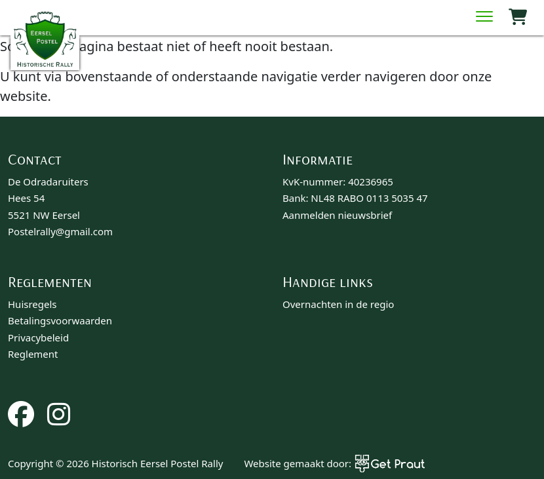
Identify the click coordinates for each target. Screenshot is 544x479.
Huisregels (32, 304)
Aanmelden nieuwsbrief (337, 214)
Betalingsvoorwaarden (60, 320)
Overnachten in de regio (338, 304)
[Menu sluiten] (484, 17)
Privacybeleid (38, 337)
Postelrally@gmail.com (60, 231)
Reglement (33, 353)
